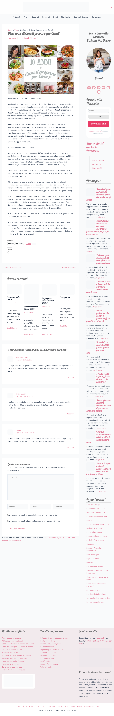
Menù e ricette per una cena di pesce (17, 647)
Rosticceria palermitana (12, 652)
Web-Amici (51, 706)
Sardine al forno (47, 647)
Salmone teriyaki (93, 604)
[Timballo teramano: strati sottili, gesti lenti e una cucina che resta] (90, 444)
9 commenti (11, 303)
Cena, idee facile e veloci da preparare (18, 644)
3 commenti (12, 38)
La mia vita (19, 706)
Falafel (89, 534)
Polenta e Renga (93, 518)
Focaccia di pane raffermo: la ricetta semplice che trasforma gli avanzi (98, 194)
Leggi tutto (100, 217)
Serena (18, 430)
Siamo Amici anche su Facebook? (94, 147)
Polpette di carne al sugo (97, 549)
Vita (16, 30)
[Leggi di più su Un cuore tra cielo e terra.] (14, 289)
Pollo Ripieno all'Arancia (96, 580)
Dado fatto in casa (94, 542)
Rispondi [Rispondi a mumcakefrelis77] (70, 377)
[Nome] (98, 111)
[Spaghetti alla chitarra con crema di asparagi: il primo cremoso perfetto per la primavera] (90, 224)
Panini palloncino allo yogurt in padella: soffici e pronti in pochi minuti (98, 321)
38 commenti (65, 301)
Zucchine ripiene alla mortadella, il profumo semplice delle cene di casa (98, 291)
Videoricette (63, 706)
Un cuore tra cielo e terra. (14, 298)
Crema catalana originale (51, 644)
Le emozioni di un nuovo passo (31, 307)
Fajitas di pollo (92, 572)
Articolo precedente (12, 268)
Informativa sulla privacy (96, 131)
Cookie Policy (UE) (91, 706)
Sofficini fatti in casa (95, 553)
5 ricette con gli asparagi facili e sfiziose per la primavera (103, 383)
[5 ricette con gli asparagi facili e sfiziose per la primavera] (90, 383)
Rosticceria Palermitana (96, 607)
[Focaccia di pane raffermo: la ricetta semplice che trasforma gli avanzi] (90, 192)
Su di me (30, 706)
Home (10, 30)
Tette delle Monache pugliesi (14, 670)
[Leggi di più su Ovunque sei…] (67, 289)
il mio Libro (40, 706)
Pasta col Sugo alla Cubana (13, 661)
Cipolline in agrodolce (95, 522)
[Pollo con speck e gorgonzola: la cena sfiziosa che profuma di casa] (90, 259)
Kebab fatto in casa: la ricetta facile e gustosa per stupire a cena (98, 353)
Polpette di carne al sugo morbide (54, 638)
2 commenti (46, 306)
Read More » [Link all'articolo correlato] (12, 328)
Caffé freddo (45, 661)
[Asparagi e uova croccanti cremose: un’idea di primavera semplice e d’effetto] (90, 409)
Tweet (28, 243)
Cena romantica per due (12, 667)
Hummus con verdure (95, 526)
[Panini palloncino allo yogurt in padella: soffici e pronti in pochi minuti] (90, 318)
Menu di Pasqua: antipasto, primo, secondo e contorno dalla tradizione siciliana (98, 480)
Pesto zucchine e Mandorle (98, 538)
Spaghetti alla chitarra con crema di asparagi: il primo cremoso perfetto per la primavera (98, 228)
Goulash (89, 576)
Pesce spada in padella (11, 638)
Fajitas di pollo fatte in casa (52, 650)
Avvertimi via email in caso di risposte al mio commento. (33, 515)
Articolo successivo (69, 268)
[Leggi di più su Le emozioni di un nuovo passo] (31, 294)
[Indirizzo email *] (98, 117)
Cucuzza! (90, 557)
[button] (111, 6)
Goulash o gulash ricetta (12, 650)
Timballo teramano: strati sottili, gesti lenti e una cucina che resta (98, 447)
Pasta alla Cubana (94, 545)
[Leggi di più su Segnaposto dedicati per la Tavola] (49, 290)
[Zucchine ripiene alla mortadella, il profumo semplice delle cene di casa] (90, 289)
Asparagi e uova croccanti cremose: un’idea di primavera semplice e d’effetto (97, 413)
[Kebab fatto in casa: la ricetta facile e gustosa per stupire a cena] (90, 350)
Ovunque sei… (65, 297)
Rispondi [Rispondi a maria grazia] (70, 414)
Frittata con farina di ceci (12, 641)
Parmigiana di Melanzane (97, 530)
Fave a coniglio (92, 568)
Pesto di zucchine (48, 641)
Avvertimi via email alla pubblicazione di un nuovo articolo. (34, 521)
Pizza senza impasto (10, 664)
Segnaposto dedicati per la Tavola (48, 300)
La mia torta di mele (95, 615)
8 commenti (28, 312)
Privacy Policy (76, 706)
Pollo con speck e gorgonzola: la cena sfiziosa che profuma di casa (98, 262)
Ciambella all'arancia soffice (98, 611)
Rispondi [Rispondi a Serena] (70, 447)
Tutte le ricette (46, 667)
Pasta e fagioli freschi (49, 664)
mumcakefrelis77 (22, 357)
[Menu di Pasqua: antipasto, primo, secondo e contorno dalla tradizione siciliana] (90, 477)
